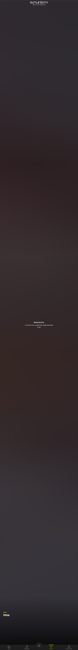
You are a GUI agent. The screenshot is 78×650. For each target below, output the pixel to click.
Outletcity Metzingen (39, 3)
